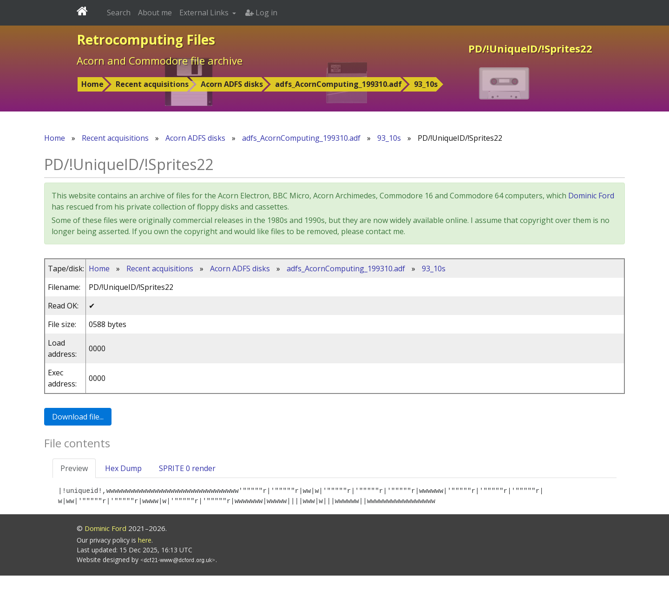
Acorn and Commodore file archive (160, 60)
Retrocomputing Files (146, 39)
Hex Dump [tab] (123, 468)
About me (155, 12)
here (144, 580)
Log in (261, 12)
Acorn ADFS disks (232, 84)
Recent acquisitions (152, 84)
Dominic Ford (591, 195)
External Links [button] (204, 12)
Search (119, 12)
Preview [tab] (74, 468)
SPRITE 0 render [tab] (187, 468)
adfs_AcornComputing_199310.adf (338, 84)
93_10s (426, 84)
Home (92, 84)
